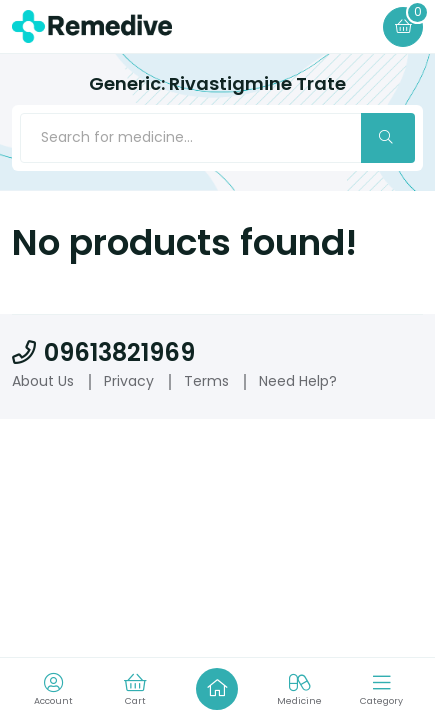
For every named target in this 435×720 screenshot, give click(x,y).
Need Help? (298, 381)
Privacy (129, 381)
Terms (206, 381)
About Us (43, 381)
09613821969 (103, 352)
